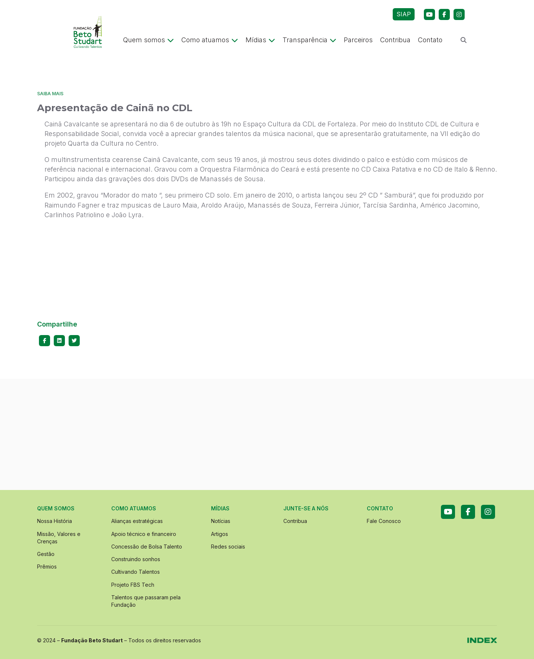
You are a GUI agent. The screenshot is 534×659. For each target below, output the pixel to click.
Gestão (46, 554)
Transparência (309, 40)
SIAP (403, 14)
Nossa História (54, 521)
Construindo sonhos (135, 559)
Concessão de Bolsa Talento (146, 546)
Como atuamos (209, 40)
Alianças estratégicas (137, 521)
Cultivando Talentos (135, 572)
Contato (430, 40)
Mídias (260, 40)
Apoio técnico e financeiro (143, 534)
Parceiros (358, 40)
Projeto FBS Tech (132, 585)
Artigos (219, 534)
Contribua (395, 40)
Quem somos (148, 40)
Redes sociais (228, 546)
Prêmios (47, 566)
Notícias (220, 521)
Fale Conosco (384, 521)
